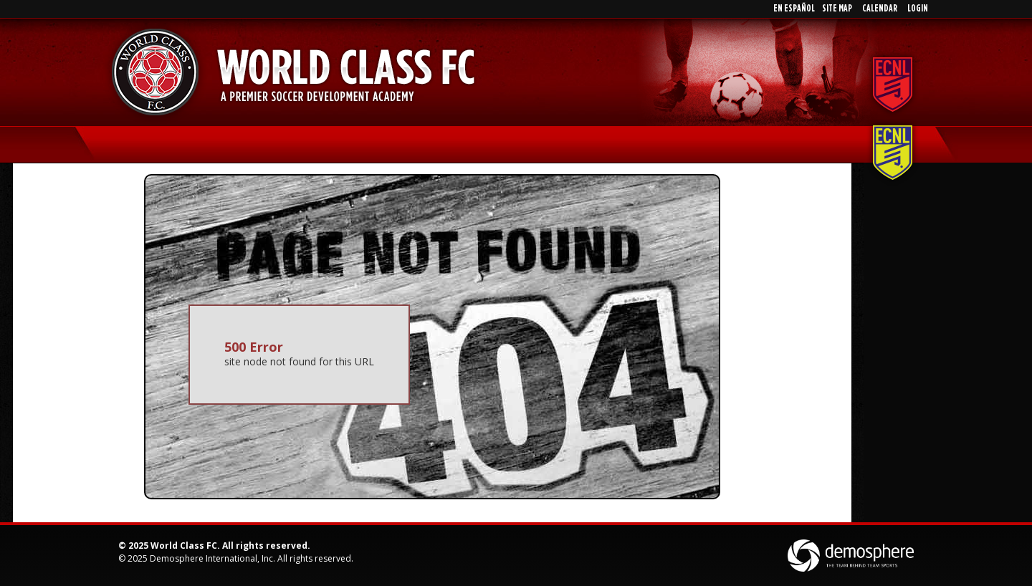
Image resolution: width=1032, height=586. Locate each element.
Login (917, 9)
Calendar (879, 9)
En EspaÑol (794, 9)
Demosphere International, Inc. (212, 558)
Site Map (837, 9)
